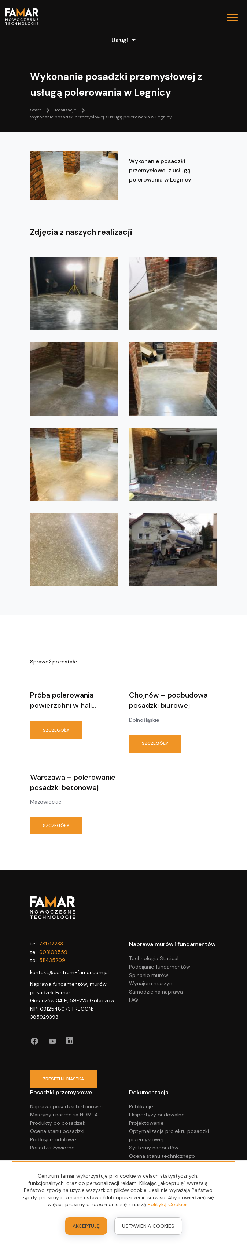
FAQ (133, 999)
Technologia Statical (153, 958)
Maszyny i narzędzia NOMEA (64, 1114)
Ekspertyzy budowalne (157, 1114)
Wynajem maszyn (150, 983)
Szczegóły (56, 730)
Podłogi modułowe (53, 1139)
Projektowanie (146, 1123)
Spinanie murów (148, 975)
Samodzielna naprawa (156, 991)
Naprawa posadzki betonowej (66, 1106)
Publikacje (141, 1106)
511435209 (52, 960)
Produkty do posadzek (57, 1123)
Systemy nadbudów (153, 1147)
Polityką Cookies (168, 1204)
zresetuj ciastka (63, 1079)
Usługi (123, 40)
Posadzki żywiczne (52, 1147)
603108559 (53, 952)
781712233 (51, 943)
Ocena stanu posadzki (57, 1131)
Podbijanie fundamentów (159, 966)
